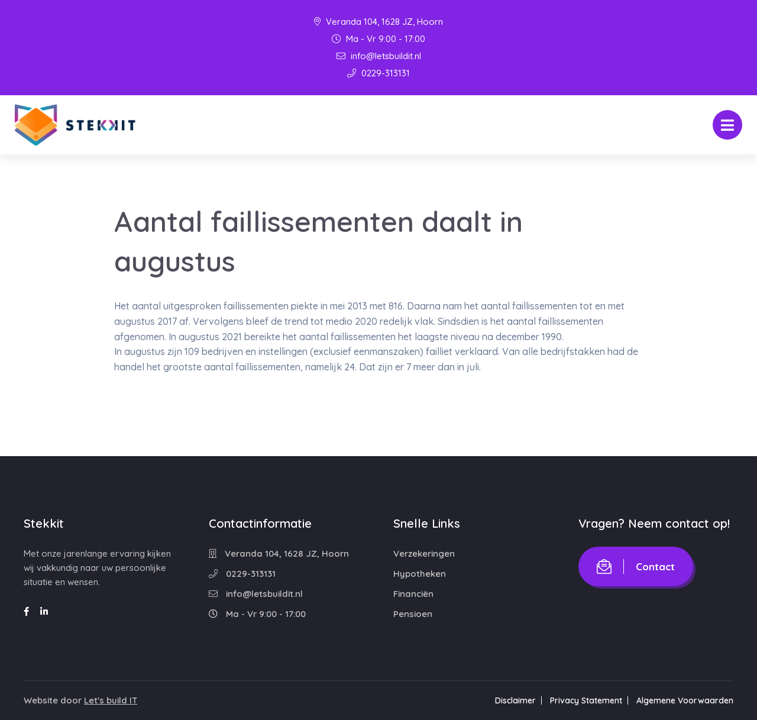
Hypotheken (419, 573)
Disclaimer (515, 700)
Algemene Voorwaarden (684, 700)
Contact (636, 566)
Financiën (413, 593)
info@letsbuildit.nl (379, 56)
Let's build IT (110, 700)
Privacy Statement (586, 700)
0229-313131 (378, 73)
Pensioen (412, 613)
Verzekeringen (424, 553)
